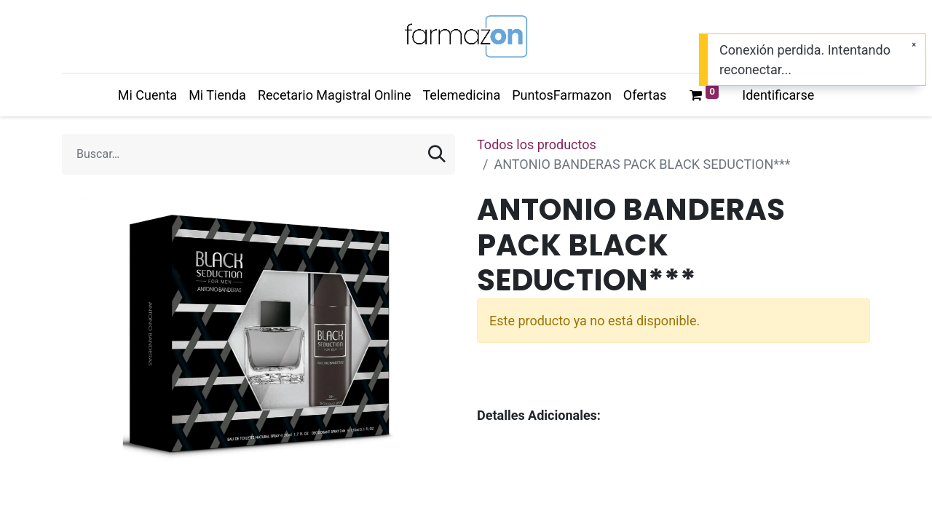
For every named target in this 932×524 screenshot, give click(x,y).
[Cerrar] (913, 44)
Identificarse (778, 95)
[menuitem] (147, 95)
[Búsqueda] (437, 154)
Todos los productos (536, 144)
